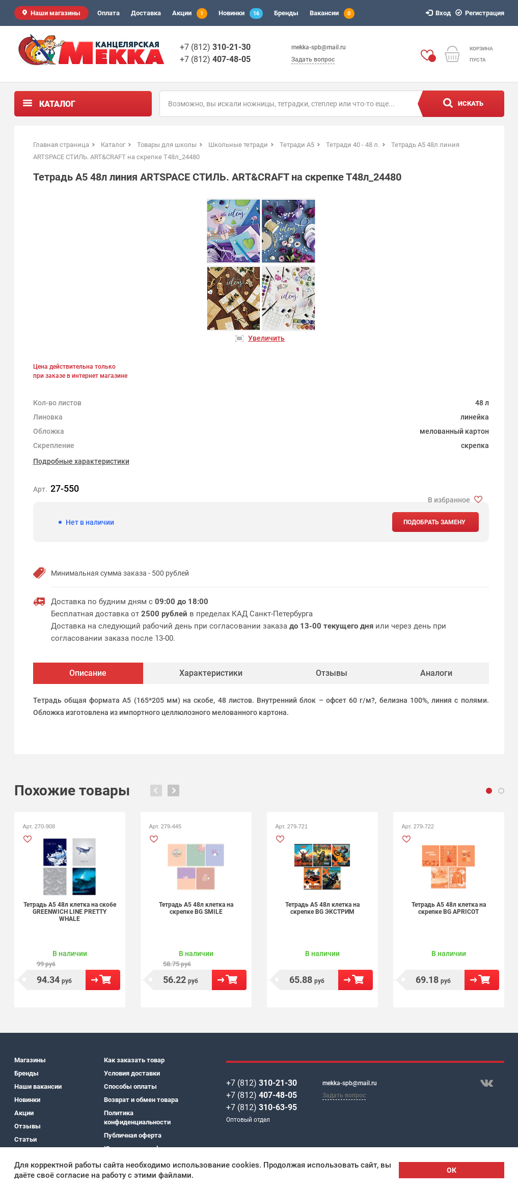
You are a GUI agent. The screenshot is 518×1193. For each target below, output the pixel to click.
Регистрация (481, 13)
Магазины (30, 1060)
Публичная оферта (132, 1135)
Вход (440, 13)
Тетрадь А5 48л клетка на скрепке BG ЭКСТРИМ (322, 908)
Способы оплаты (130, 1086)
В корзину (103, 980)
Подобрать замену (434, 522)
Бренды (286, 13)
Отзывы (27, 1126)
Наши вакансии (38, 1086)
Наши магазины (55, 13)
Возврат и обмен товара (141, 1099)
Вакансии (332, 13)
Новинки (241, 13)
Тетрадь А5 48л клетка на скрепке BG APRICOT (449, 908)
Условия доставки (132, 1073)
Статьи (25, 1139)
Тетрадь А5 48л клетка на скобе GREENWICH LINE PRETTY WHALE (69, 911)
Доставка (146, 13)
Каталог (57, 104)
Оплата (108, 13)
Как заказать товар (134, 1060)
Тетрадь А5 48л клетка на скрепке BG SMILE (196, 908)
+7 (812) (215, 47)
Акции (189, 13)
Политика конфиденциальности (137, 1117)
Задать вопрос (313, 59)
